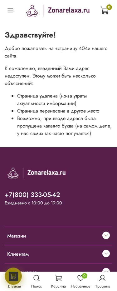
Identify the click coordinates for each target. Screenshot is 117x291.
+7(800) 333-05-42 (32, 194)
